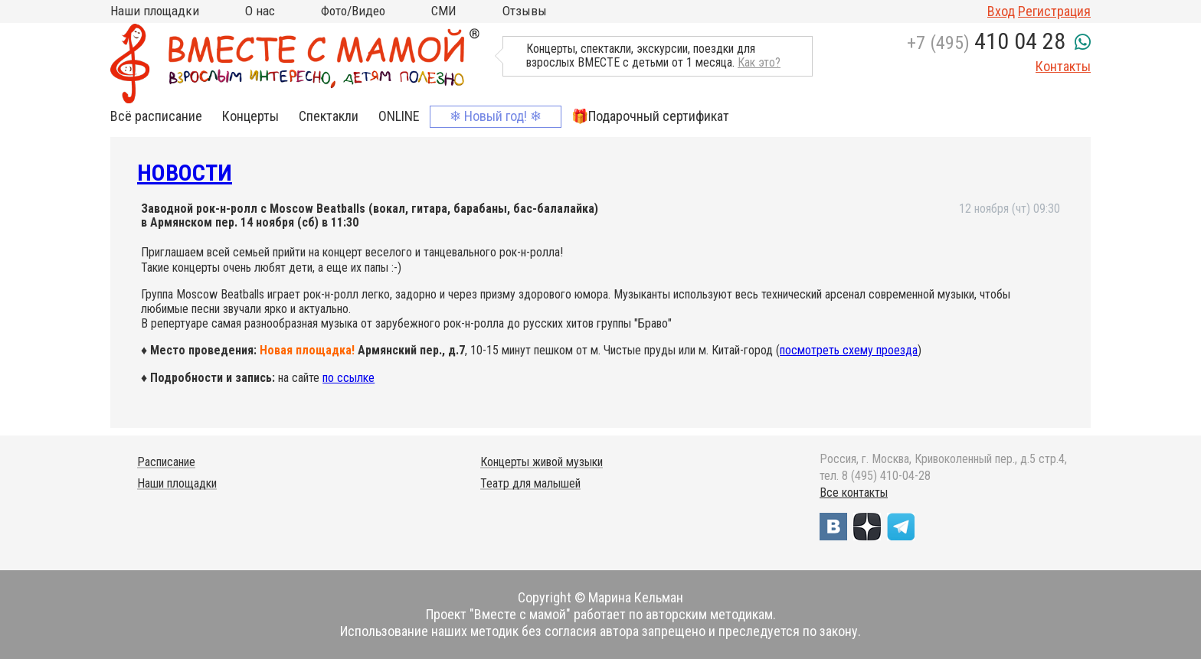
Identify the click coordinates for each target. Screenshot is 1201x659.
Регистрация (1054, 11)
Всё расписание (156, 116)
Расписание (166, 462)
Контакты (1063, 66)
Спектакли (328, 116)
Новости (184, 172)
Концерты (250, 116)
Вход (1001, 11)
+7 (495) (986, 43)
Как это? (759, 62)
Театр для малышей (530, 483)
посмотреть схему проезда (849, 350)
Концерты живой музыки (541, 462)
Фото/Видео (353, 10)
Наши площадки (154, 10)
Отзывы (524, 10)
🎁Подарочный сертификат (650, 116)
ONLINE (399, 116)
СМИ (444, 10)
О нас (260, 10)
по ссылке (348, 377)
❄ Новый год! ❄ (496, 116)
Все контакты (854, 492)
